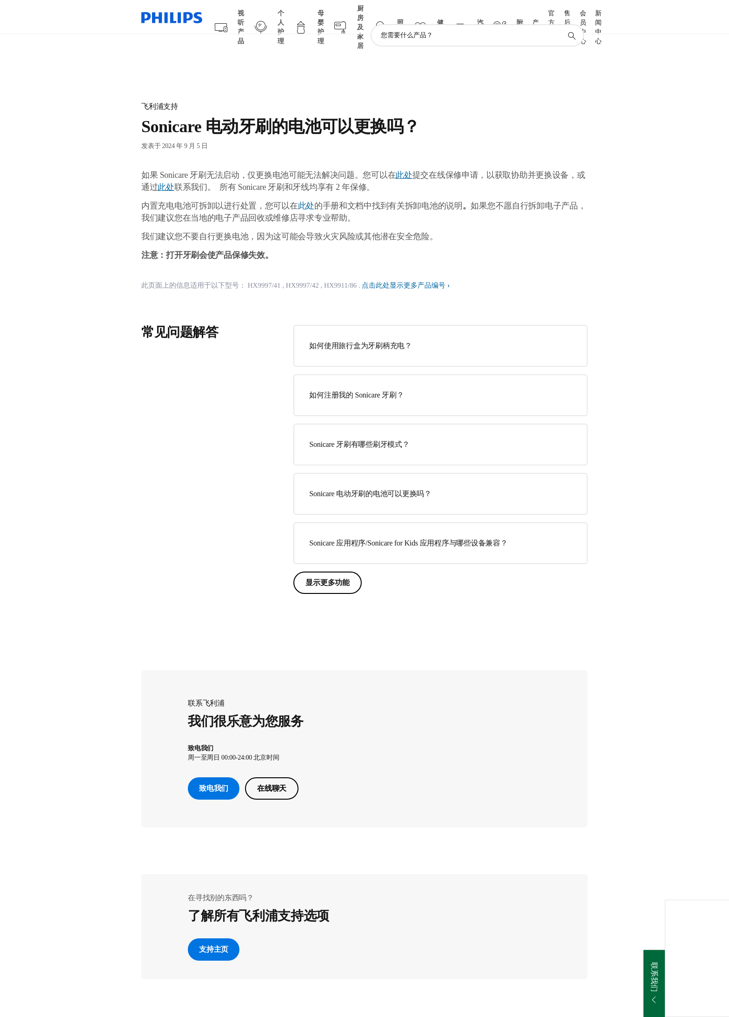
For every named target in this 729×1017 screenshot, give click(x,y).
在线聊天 (271, 770)
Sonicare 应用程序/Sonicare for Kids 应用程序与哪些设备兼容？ (408, 525)
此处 (306, 187)
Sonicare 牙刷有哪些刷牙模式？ (359, 426)
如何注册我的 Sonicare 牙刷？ (356, 377)
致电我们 (213, 770)
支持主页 (213, 931)
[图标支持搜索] (571, 17)
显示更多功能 (327, 564)
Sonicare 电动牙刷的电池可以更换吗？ (370, 475)
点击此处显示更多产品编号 (403, 267)
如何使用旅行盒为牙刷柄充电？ (360, 327)
